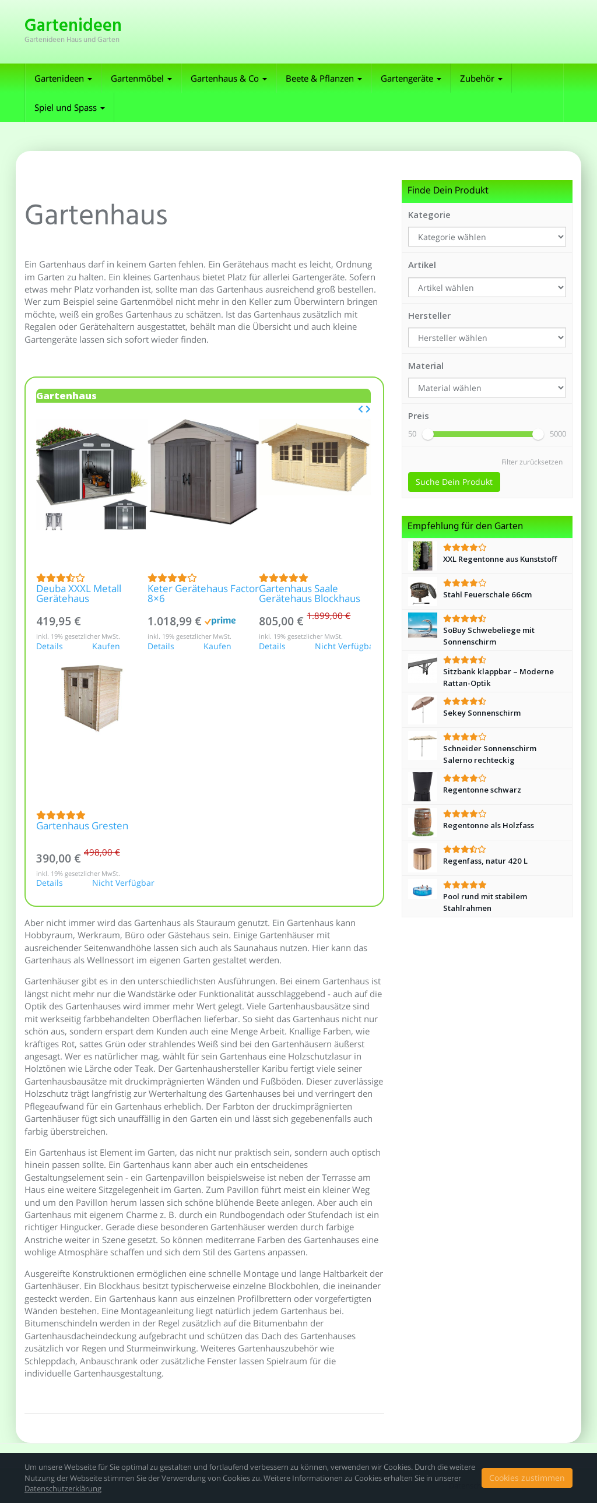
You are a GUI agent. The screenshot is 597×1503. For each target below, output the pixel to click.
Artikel (422, 264)
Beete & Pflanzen (324, 78)
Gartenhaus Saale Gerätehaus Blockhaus (309, 594)
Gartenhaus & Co (229, 78)
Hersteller (429, 315)
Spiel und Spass (69, 107)
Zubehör (481, 78)
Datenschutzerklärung (62, 1488)
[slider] (428, 434)
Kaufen (106, 647)
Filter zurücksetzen (532, 462)
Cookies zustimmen (527, 1477)
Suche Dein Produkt (454, 481)
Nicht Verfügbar (343, 647)
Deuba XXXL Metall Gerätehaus (78, 594)
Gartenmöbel (141, 78)
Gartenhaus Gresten (82, 826)
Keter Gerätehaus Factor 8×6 (203, 594)
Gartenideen (63, 78)
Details (49, 647)
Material (426, 365)
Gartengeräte (411, 78)
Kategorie (429, 214)
